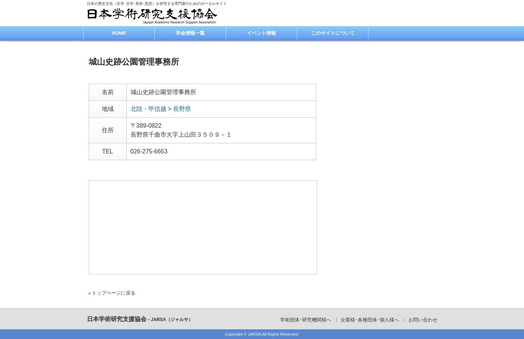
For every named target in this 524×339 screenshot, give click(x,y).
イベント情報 (261, 33)
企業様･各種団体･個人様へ (370, 319)
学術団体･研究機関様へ (305, 319)
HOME (119, 33)
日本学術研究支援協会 (140, 319)
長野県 (182, 109)
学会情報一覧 (190, 33)
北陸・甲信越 (148, 109)
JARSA (254, 334)
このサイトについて (333, 33)
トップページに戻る (113, 293)
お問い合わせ (422, 319)
